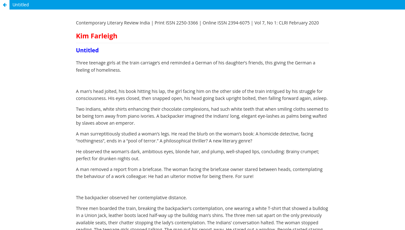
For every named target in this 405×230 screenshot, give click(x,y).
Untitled (21, 5)
